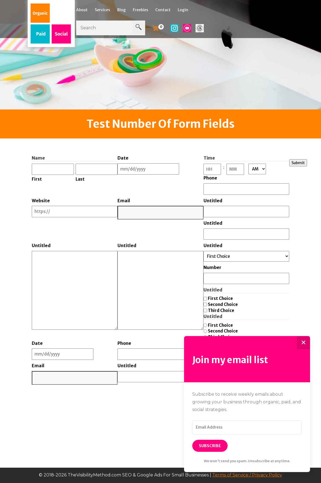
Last (80, 179)
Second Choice (223, 304)
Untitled (213, 200)
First (37, 179)
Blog (121, 9)
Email (123, 200)
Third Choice (221, 310)
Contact (163, 9)
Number (212, 267)
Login (183, 9)
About (82, 9)
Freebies (140, 9)
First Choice (220, 298)
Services (102, 9)
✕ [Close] (303, 342)
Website (41, 200)
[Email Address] (247, 427)
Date (122, 158)
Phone (210, 178)
